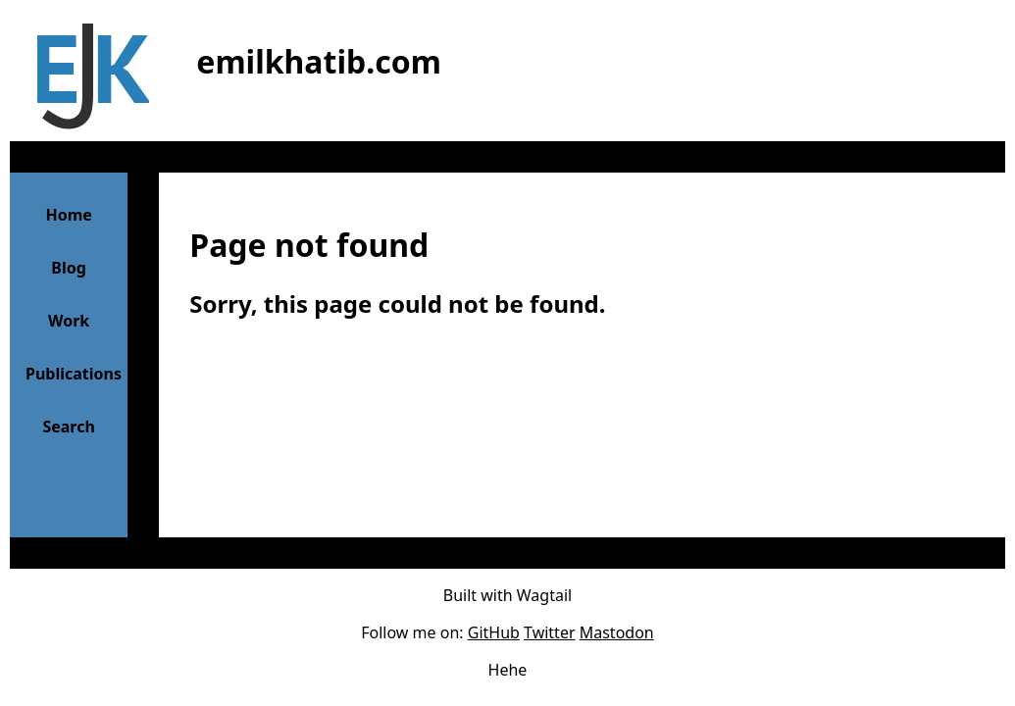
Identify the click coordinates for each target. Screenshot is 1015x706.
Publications (73, 373)
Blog (68, 267)
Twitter (549, 632)
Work (68, 320)
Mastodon (617, 632)
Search (68, 426)
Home (68, 215)
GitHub (494, 632)
